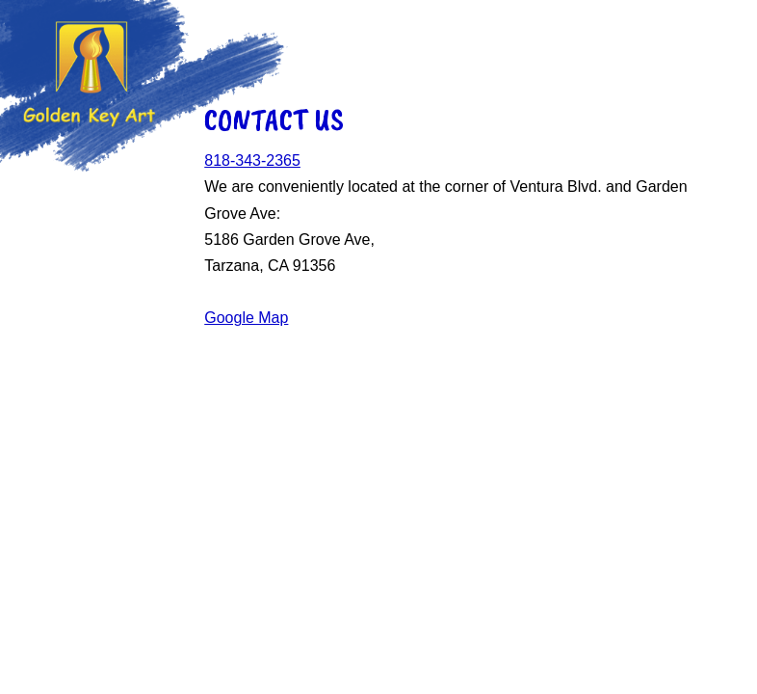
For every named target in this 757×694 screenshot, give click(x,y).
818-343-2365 (252, 160)
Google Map (246, 317)
